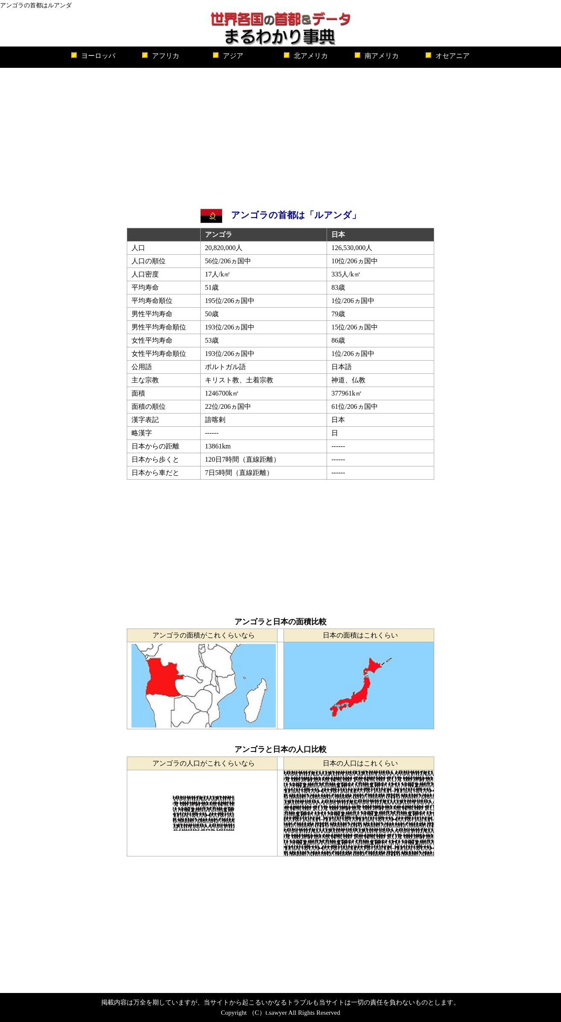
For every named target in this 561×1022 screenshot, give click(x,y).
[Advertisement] (280, 136)
